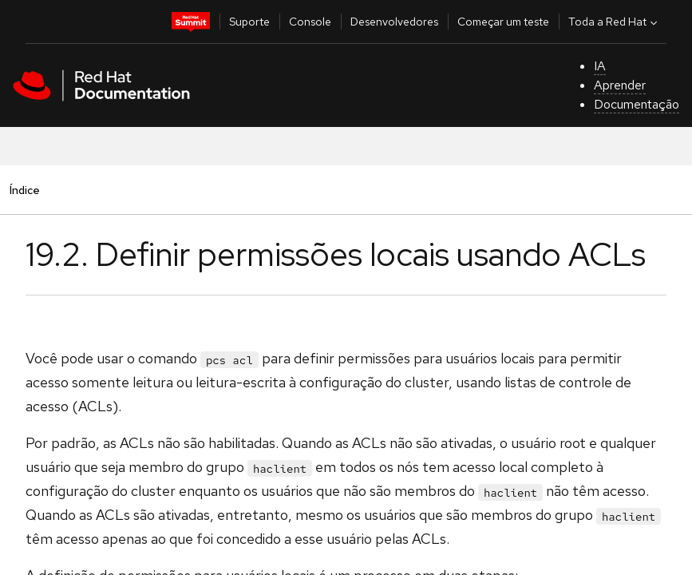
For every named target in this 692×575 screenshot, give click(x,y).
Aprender (620, 85)
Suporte (249, 21)
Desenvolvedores (394, 21)
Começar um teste (503, 21)
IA (600, 66)
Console (310, 21)
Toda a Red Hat (614, 21)
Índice (24, 189)
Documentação (636, 104)
